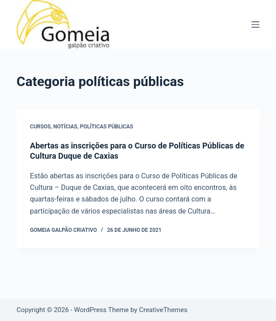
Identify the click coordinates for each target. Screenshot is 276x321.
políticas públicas (106, 126)
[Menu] (255, 25)
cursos (40, 126)
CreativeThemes (163, 310)
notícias (65, 126)
